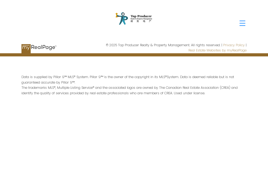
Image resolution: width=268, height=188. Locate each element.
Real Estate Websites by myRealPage (217, 50)
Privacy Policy (234, 45)
